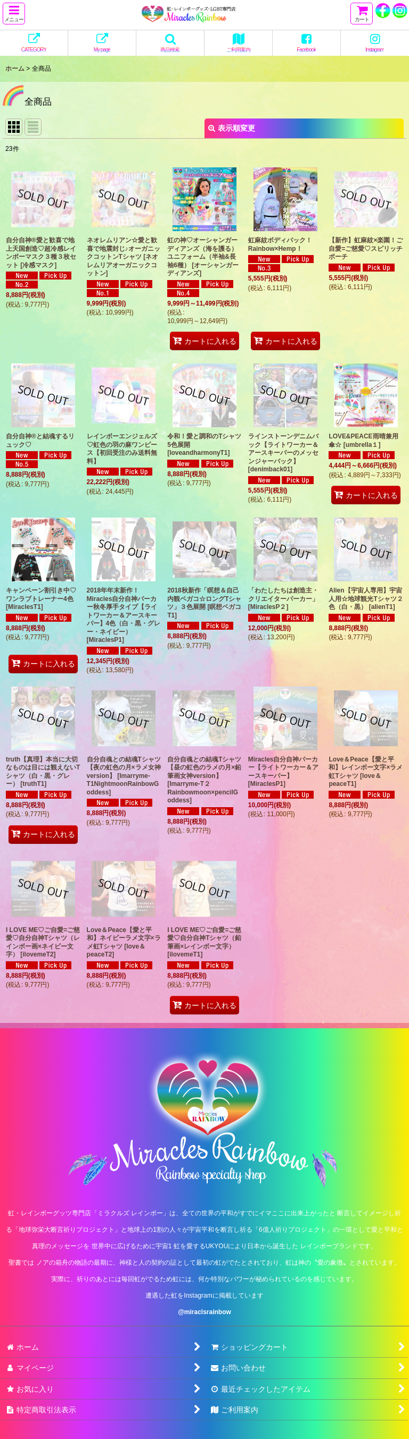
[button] (14, 13)
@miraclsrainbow (204, 1312)
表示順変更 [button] (231, 128)
